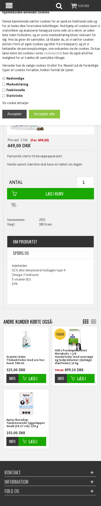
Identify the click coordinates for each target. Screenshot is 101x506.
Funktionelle (15, 90)
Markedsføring (17, 84)
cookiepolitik (53, 53)
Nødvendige (15, 78)
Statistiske (14, 96)
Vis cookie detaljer (15, 103)
